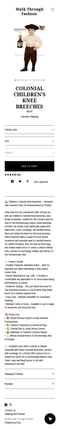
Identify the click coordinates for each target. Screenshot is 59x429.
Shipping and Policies (15, 414)
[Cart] (50, 418)
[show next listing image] (37, 79)
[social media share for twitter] (20, 180)
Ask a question (41, 181)
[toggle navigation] (52, 9)
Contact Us (10, 410)
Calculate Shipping (29, 116)
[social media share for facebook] (12, 180)
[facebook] (6, 405)
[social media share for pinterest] (27, 180)
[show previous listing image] (22, 79)
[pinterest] (10, 405)
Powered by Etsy (13, 422)
